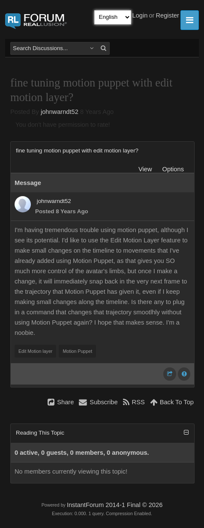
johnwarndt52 (59, 111)
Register (167, 15)
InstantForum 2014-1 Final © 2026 (114, 504)
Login (140, 15)
